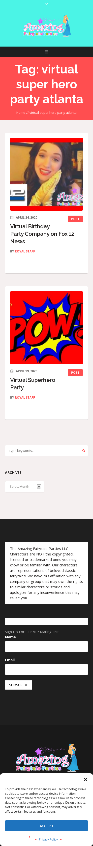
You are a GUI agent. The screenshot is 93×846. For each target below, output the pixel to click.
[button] (85, 779)
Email (10, 659)
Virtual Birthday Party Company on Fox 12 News (42, 233)
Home (20, 112)
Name (10, 636)
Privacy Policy (48, 839)
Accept (47, 825)
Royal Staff (25, 251)
